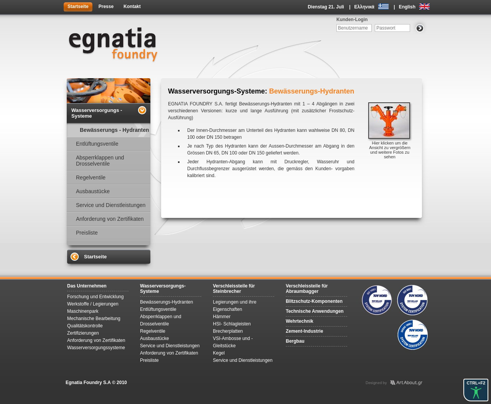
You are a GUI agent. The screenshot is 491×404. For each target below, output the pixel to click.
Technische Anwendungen (315, 311)
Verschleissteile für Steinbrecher (234, 288)
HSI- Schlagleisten (232, 324)
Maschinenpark (82, 311)
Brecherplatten (228, 331)
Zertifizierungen (83, 333)
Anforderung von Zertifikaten (110, 219)
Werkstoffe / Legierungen (93, 304)
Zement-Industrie (304, 331)
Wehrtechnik (299, 321)
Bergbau (295, 341)
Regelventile (90, 177)
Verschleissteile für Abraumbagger (307, 288)
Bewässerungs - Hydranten (114, 130)
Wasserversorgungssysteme (96, 347)
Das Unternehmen (87, 286)
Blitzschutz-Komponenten (314, 301)
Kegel (219, 353)
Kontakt (132, 6)
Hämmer (222, 316)
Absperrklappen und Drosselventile (100, 160)
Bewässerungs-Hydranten (166, 302)
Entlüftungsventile (97, 144)
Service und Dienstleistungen (110, 205)
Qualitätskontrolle (85, 325)
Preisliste (87, 233)
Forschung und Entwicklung (95, 296)
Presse (106, 6)
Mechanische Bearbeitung (93, 318)
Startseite (78, 6)
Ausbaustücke (93, 191)
